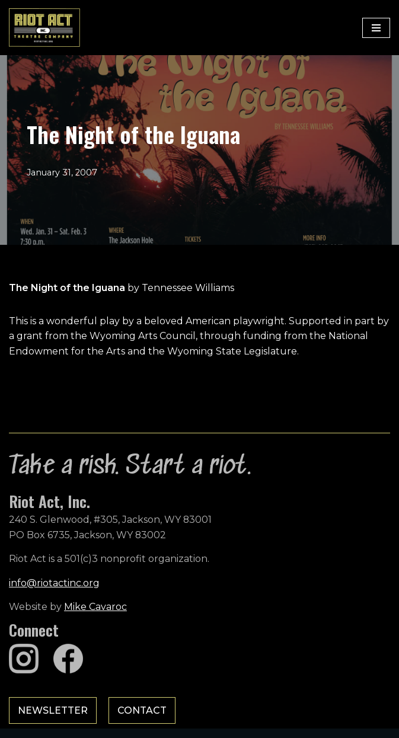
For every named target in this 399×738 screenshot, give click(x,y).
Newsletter (53, 710)
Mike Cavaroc (95, 606)
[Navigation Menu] (376, 28)
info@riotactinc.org (54, 583)
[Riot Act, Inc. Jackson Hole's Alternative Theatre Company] (44, 27)
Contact (142, 710)
